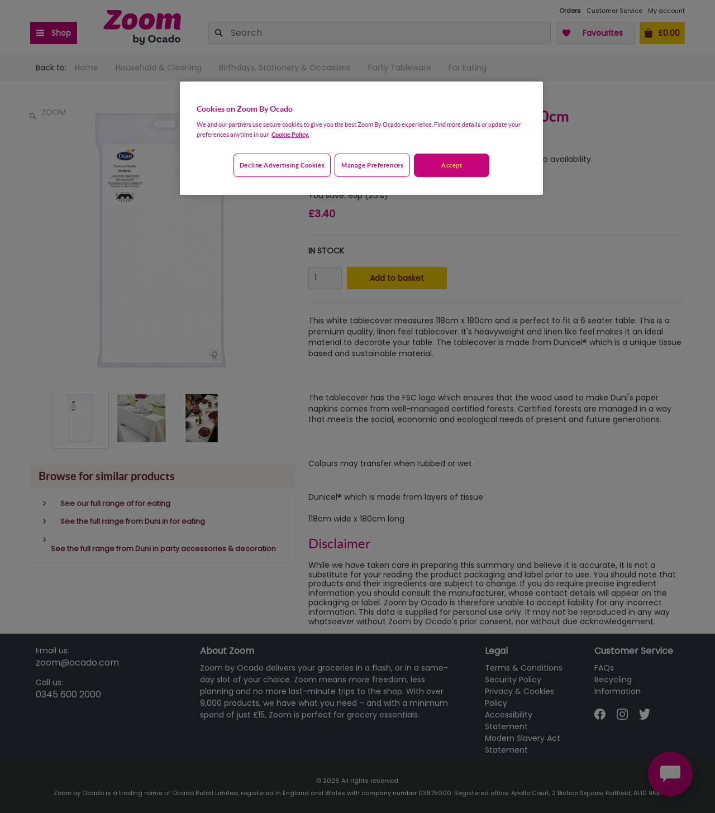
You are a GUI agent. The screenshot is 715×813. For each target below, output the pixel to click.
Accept (451, 165)
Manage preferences (372, 165)
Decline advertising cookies (282, 165)
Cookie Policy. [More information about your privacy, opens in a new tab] (290, 134)
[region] (361, 138)
